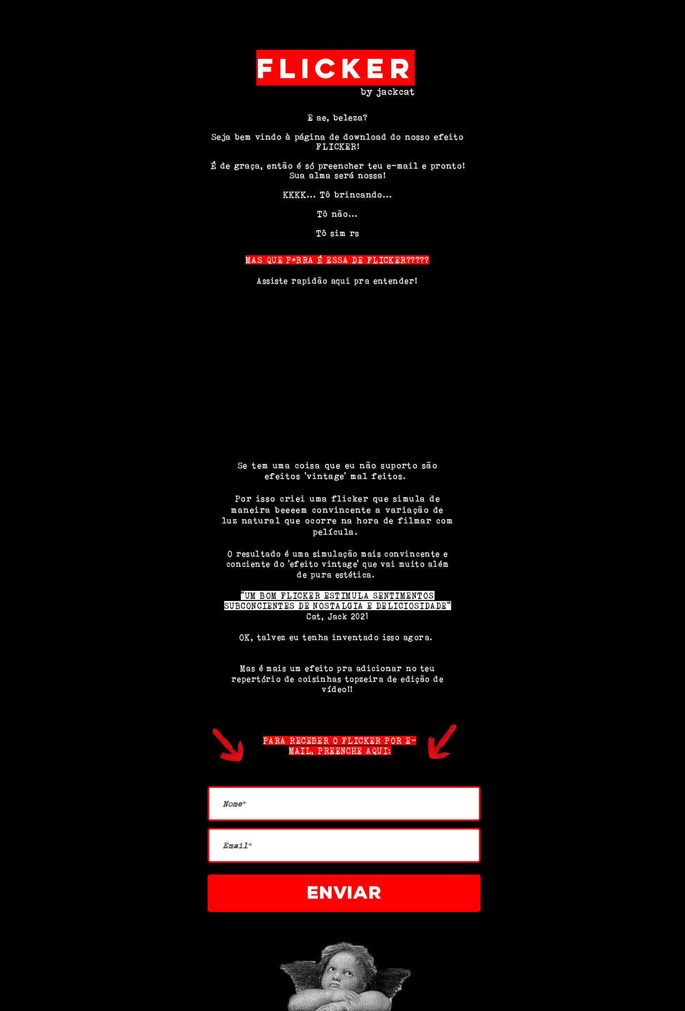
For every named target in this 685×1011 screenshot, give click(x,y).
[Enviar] (344, 893)
